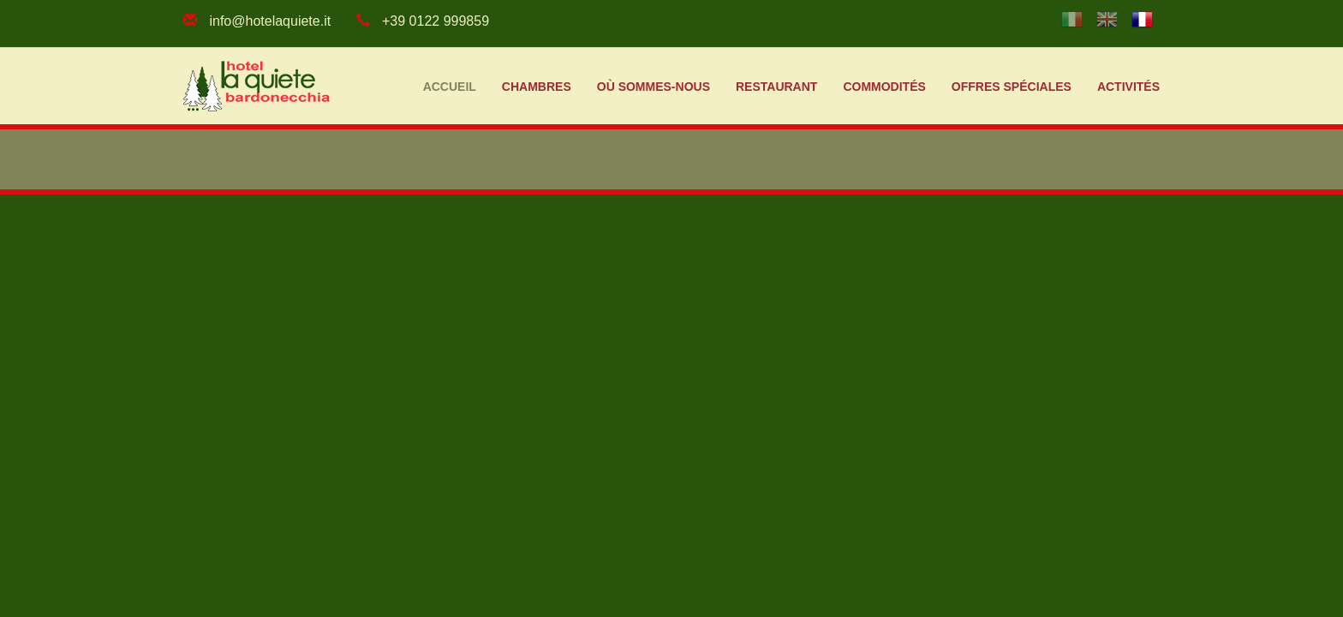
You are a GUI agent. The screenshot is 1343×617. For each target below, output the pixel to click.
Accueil (449, 86)
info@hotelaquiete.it (270, 21)
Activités (1128, 86)
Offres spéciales (1011, 86)
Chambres (536, 86)
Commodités (884, 86)
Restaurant (776, 86)
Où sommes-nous (653, 86)
